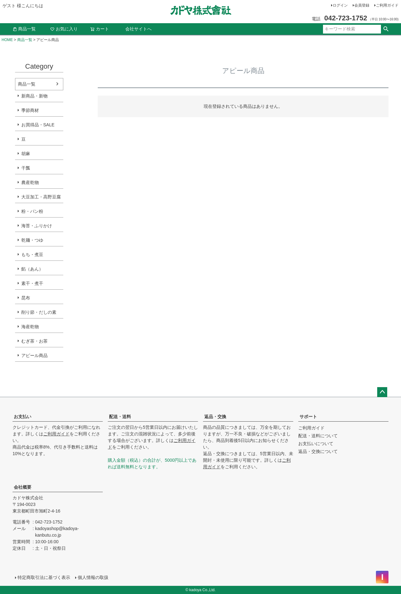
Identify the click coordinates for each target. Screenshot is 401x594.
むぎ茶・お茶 (34, 341)
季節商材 (30, 110)
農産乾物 (30, 182)
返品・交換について (318, 451)
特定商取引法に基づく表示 (44, 577)
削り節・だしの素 (38, 312)
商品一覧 (24, 28)
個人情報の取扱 (93, 577)
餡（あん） (32, 268)
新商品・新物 (34, 95)
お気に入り (64, 28)
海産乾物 (30, 326)
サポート (308, 416)
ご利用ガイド (387, 5)
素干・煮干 (32, 283)
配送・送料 (120, 416)
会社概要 (22, 487)
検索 (386, 29)
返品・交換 (215, 416)
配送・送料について (318, 435)
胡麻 (25, 153)
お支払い (22, 416)
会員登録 (361, 5)
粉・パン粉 (32, 211)
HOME (7, 40)
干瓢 (25, 168)
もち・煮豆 (32, 254)
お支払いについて (315, 443)
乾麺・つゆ (32, 240)
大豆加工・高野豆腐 (41, 196)
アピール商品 (34, 355)
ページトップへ (382, 392)
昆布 (25, 297)
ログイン (340, 5)
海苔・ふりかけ (36, 225)
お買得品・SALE (38, 124)
